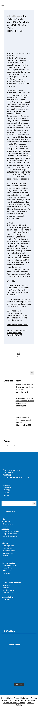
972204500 (6, 475)
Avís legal (25, 698)
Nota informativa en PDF (17, 325)
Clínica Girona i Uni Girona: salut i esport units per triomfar (23, 420)
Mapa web (9, 512)
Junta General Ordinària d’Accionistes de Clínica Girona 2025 (24, 387)
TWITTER (6, 490)
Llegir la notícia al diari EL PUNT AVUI (18, 331)
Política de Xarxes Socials (14, 703)
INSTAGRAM (7, 488)
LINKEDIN (7, 493)
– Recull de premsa (9, 590)
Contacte (6, 599)
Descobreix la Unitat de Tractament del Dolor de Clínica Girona (25, 400)
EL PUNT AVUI (16, 335)
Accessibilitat (8, 597)
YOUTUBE (6, 495)
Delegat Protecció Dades (25, 700)
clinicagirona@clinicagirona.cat (15, 477)
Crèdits (19, 705)
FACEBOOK (7, 485)
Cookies (30, 703)
